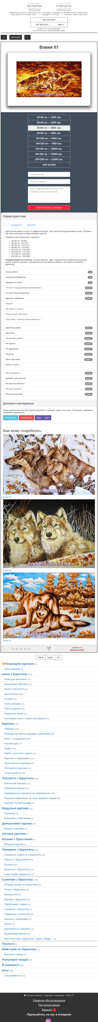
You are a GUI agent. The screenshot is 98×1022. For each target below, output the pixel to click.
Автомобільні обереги (17, 928)
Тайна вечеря (12, 703)
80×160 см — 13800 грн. (49, 154)
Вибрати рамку (12, 365)
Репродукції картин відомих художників (27, 733)
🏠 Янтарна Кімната (33, 995)
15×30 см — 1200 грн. (49, 117)
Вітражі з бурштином (17, 839)
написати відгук (77, 650)
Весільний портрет (15, 783)
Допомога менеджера (18, 403)
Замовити (31, 225)
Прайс (50, 657)
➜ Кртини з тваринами (54, 995)
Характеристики (14, 216)
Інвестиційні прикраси (17, 874)
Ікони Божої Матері (15, 684)
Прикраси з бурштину (17, 849)
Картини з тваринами (16, 758)
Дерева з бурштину (15, 899)
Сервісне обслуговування (49, 1000)
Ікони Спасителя (14, 688)
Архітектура (11, 743)
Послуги (8, 943)
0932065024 (26, 418)
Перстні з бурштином (16, 859)
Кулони (8, 864)
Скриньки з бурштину (16, 909)
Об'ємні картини (14, 833)
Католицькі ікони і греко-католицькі (24, 718)
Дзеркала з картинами (17, 818)
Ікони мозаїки (12, 668)
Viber (60, 24)
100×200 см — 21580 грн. (49, 159)
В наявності (16, 225)
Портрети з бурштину (17, 778)
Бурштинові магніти (15, 933)
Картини (8, 723)
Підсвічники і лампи (15, 904)
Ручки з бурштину (14, 889)
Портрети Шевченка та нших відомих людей (30, 798)
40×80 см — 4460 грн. (49, 133)
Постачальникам (49, 1005)
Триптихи (9, 813)
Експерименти (12, 975)
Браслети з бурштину (16, 869)
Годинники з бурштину (17, 914)
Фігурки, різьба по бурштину (20, 884)
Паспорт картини (49, 389)
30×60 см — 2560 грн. (49, 128)
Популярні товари (15, 959)
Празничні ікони (13, 713)
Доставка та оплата (14, 309)
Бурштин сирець (14, 954)
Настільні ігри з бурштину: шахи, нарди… (28, 938)
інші (47, 418)
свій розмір (49, 164)
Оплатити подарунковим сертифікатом (49, 288)
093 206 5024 (49, 20)
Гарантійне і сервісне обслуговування (23, 319)
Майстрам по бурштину (19, 949)
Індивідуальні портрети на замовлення (27, 793)
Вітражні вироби (13, 844)
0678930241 (10, 418)
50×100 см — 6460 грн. (49, 138)
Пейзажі (9, 728)
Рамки (40, 657)
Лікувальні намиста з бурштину (22, 854)
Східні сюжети (12, 772)
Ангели (8, 698)
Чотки (7, 923)
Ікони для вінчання (15, 679)
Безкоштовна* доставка (16, 314)
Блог (5, 970)
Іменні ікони (11, 693)
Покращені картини (19, 663)
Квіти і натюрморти (15, 738)
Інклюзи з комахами (16, 919)
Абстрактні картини (15, 768)
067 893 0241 (42, 24)
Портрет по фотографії (17, 802)
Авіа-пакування (49, 373)
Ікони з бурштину (14, 674)
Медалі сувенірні (14, 828)
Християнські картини (17, 763)
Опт (58, 657)
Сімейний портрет (14, 788)
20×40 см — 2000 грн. (49, 122)
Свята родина (12, 708)
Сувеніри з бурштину (17, 879)
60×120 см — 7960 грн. (49, 143)
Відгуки (9, 303)
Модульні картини (15, 808)
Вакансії (49, 1009)
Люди (7, 748)
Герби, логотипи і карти (18, 753)
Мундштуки (11, 894)
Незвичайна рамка (49, 338)
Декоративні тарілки (17, 823)
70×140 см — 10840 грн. (49, 149)
